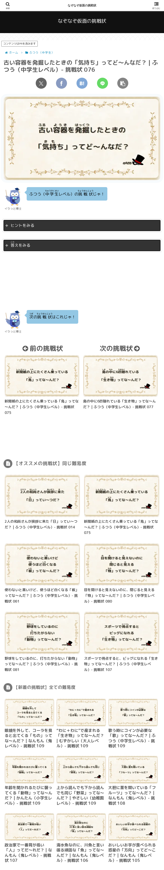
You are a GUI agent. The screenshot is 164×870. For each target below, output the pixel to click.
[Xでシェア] (41, 83)
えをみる (20, 244)
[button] (122, 83)
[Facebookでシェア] (61, 83)
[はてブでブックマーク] (82, 83)
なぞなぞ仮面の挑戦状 (82, 5)
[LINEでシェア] (102, 83)
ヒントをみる (22, 225)
